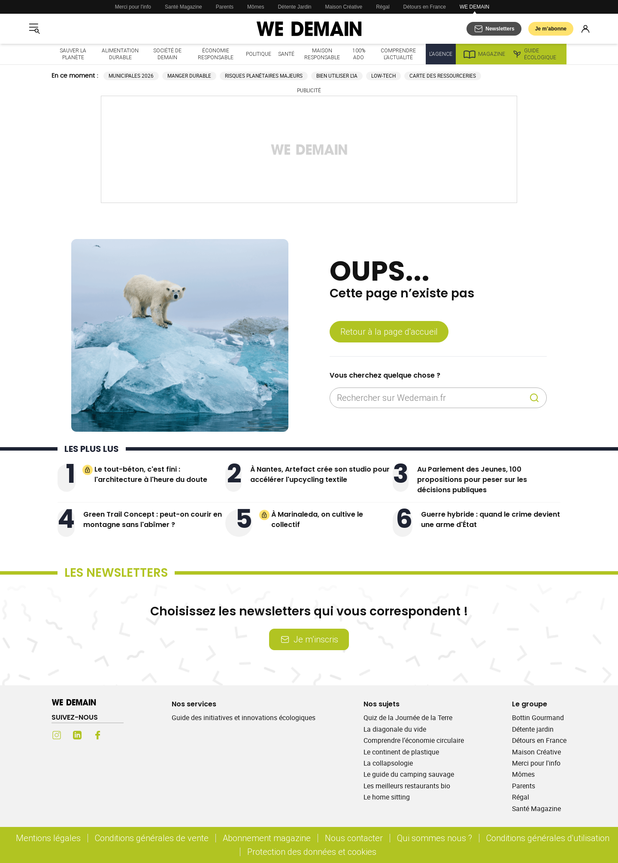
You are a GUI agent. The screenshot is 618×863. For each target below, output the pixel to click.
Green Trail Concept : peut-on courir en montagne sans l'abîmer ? (152, 519)
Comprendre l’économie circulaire (414, 740)
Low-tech (383, 76)
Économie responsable (215, 54)
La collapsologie (388, 763)
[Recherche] (534, 398)
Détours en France (424, 7)
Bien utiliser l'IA (336, 76)
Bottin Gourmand (538, 717)
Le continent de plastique (401, 752)
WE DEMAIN (474, 7)
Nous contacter (354, 838)
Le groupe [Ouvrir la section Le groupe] (529, 704)
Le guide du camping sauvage (409, 774)
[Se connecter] (585, 29)
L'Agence (440, 54)
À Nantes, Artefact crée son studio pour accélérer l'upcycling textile (320, 474)
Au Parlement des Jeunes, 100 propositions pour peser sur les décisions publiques (472, 479)
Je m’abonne (550, 29)
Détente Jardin (294, 7)
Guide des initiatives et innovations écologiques (243, 717)
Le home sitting (387, 797)
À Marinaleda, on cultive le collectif (317, 519)
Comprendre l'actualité (398, 54)
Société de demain (167, 54)
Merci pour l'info (133, 7)
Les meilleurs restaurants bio (407, 785)
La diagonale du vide (395, 729)
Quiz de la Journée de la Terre (408, 717)
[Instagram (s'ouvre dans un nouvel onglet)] (57, 735)
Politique (258, 54)
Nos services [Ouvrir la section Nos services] (194, 704)
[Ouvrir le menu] (34, 29)
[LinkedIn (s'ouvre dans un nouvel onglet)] (77, 735)
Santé (286, 54)
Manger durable (189, 76)
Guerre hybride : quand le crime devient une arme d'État (490, 519)
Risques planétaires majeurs (264, 76)
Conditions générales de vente (152, 838)
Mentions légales (48, 838)
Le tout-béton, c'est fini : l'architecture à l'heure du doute (150, 474)
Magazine (484, 54)
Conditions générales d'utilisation (547, 838)
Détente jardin (533, 729)
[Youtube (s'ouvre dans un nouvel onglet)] (118, 735)
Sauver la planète (73, 54)
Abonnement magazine (267, 838)
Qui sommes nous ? (434, 838)
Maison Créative (344, 7)
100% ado (358, 54)
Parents (224, 7)
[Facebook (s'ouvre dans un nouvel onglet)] (98, 735)
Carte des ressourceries (442, 76)
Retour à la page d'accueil (389, 331)
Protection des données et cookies (313, 851)
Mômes (255, 7)
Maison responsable (322, 54)
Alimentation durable (120, 54)
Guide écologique (534, 54)
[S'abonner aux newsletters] (494, 29)
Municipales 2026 (131, 76)
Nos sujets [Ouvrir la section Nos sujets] (382, 704)
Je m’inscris (309, 639)
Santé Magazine (183, 7)
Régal (382, 7)
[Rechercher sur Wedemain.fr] (431, 398)
